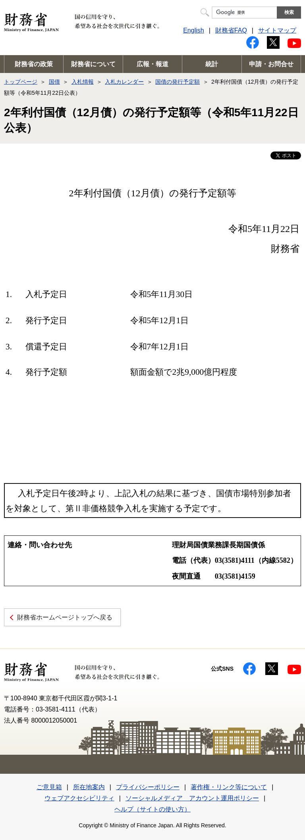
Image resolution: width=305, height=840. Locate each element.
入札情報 (82, 82)
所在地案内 (89, 787)
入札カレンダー (124, 82)
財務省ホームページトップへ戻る (64, 617)
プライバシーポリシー (148, 787)
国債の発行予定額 (177, 82)
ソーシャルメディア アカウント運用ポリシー (192, 798)
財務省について (93, 64)
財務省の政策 (34, 64)
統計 (211, 64)
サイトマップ (277, 30)
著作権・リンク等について (229, 787)
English (193, 30)
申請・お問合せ (271, 64)
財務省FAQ (231, 30)
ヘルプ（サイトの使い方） (152, 809)
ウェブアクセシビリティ (79, 798)
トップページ (20, 82)
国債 (54, 82)
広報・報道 (152, 64)
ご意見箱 (49, 787)
